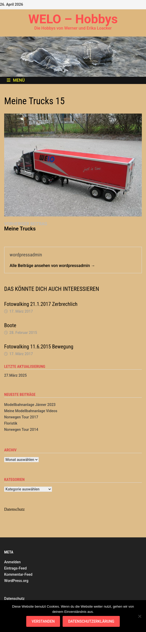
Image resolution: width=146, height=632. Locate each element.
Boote (10, 325)
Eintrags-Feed (15, 568)
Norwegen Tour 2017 (21, 417)
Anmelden (12, 562)
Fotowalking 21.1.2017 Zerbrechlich (40, 304)
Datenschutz (14, 598)
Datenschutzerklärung (91, 621)
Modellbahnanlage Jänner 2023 (30, 405)
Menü (16, 80)
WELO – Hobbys (73, 19)
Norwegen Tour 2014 (21, 429)
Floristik (10, 423)
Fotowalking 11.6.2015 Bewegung (38, 346)
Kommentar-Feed (18, 574)
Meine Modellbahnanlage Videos (30, 411)
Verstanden (43, 621)
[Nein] (139, 616)
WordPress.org (16, 581)
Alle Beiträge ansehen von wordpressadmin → (52, 265)
